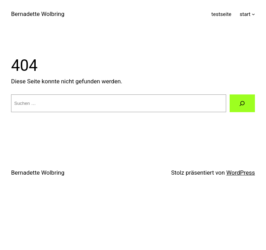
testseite (221, 14)
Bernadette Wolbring (37, 13)
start (245, 14)
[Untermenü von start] (253, 14)
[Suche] (242, 103)
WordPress (240, 172)
